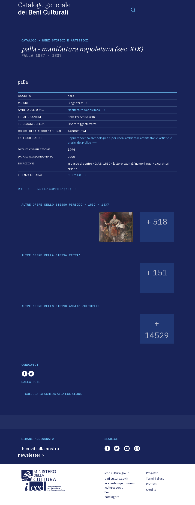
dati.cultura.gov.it (116, 479)
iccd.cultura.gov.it (117, 473)
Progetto (152, 473)
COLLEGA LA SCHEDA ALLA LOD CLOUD (53, 394)
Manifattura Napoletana (84, 110)
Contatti (151, 484)
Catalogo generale (44, 8)
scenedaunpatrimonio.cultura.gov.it (120, 485)
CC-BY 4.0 (74, 175)
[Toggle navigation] (133, 9)
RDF (21, 189)
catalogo (29, 40)
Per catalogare (112, 494)
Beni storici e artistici (65, 40)
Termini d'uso (155, 479)
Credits (151, 490)
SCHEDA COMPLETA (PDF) (54, 189)
